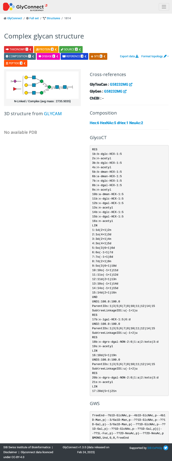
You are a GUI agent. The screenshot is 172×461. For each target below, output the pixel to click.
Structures (53, 18)
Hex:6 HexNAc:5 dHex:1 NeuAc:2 (116, 123)
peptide (16, 63)
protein (46, 49)
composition (20, 56)
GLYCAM (53, 113)
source (71, 49)
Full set (34, 18)
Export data (129, 56)
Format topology (153, 56)
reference (74, 56)
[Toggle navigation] (164, 7)
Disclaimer (10, 452)
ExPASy (157, 448)
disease (48, 56)
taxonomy (19, 49)
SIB (149, 448)
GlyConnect (14, 18)
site (98, 56)
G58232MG (121, 84)
